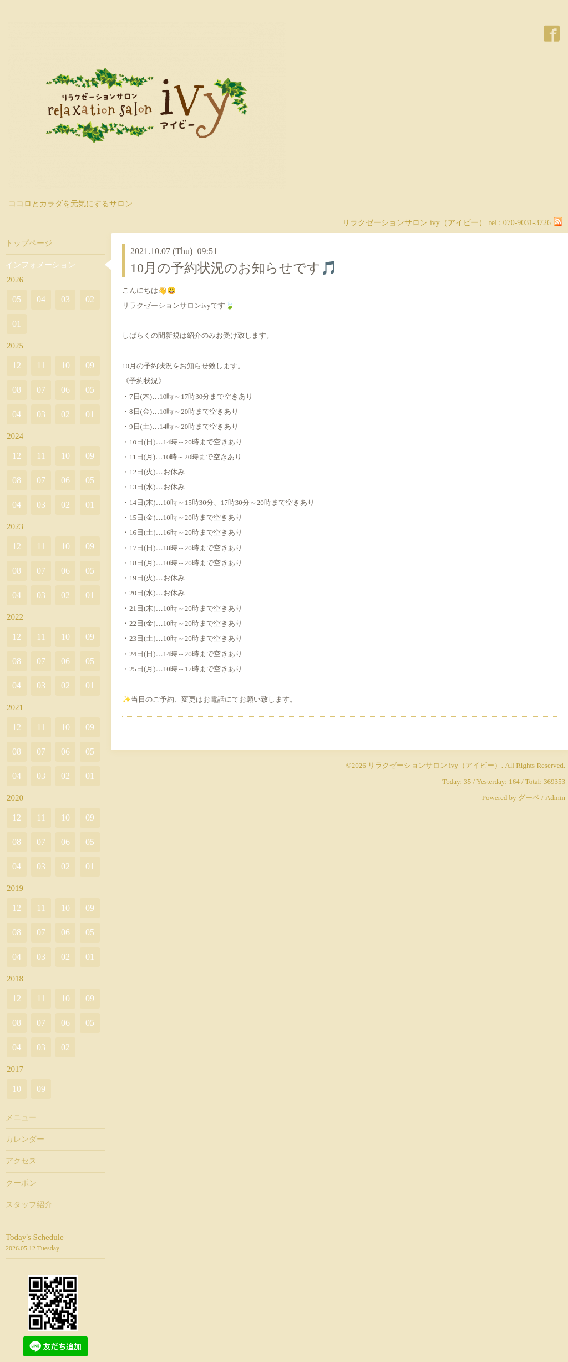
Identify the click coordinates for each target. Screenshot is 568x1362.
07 (41, 389)
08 (16, 389)
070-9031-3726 (527, 223)
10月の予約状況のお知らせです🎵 (233, 268)
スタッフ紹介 (29, 1205)
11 (41, 365)
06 (65, 389)
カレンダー (25, 1139)
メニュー (21, 1117)
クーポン (21, 1183)
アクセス (21, 1161)
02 (89, 299)
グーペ (529, 797)
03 (65, 299)
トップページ (29, 243)
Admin (555, 797)
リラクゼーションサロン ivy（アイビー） (434, 765)
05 (16, 299)
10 (65, 365)
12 (16, 365)
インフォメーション (40, 265)
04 (41, 299)
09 (89, 365)
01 (16, 323)
